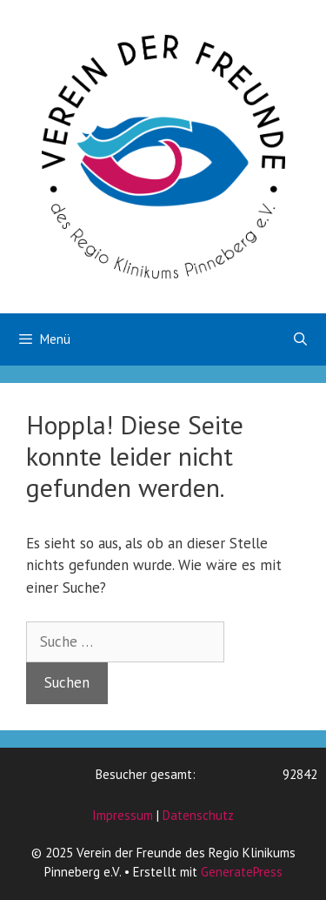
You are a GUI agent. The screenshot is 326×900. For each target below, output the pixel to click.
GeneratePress (242, 871)
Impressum (122, 815)
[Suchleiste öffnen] (300, 339)
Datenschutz (198, 815)
